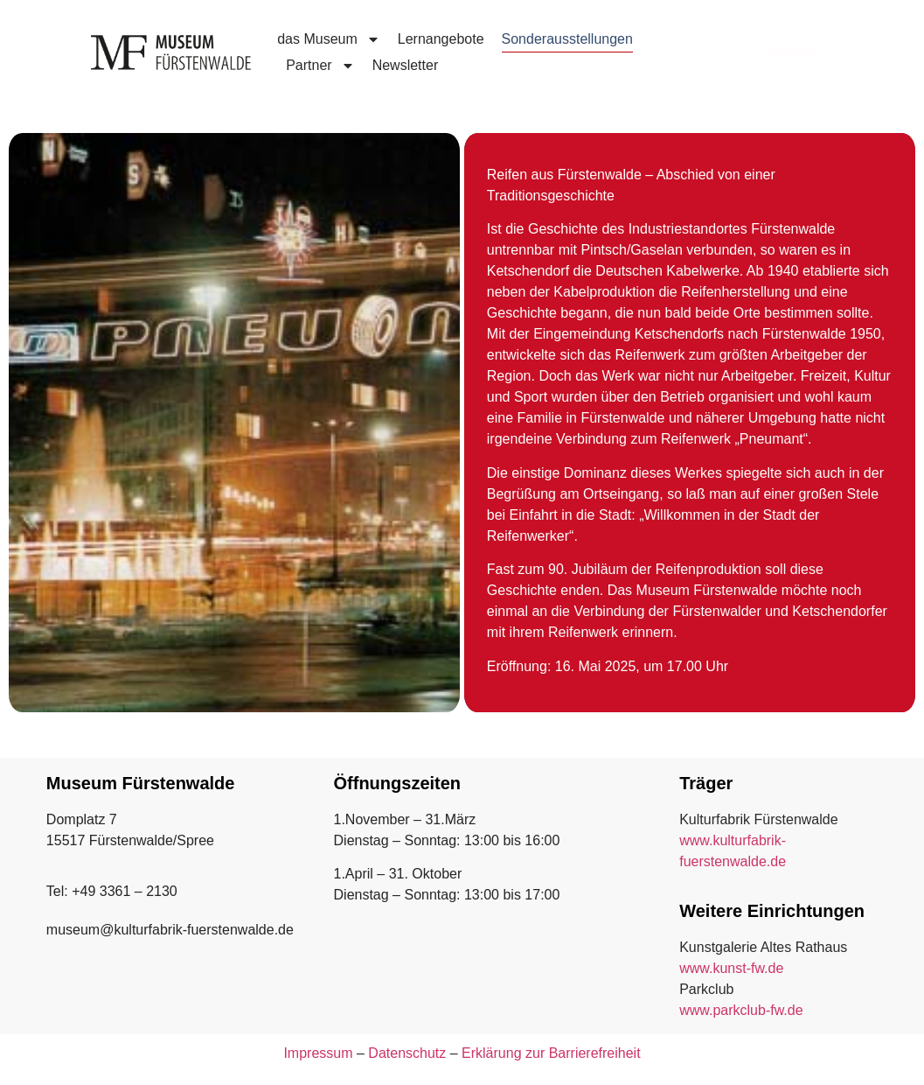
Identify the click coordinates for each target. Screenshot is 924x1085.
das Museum (328, 39)
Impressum (317, 1053)
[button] (38, 1046)
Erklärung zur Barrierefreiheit (551, 1053)
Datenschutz (407, 1053)
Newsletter (405, 65)
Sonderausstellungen (567, 39)
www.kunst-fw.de (731, 968)
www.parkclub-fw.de (740, 1010)
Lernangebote (441, 39)
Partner (320, 65)
